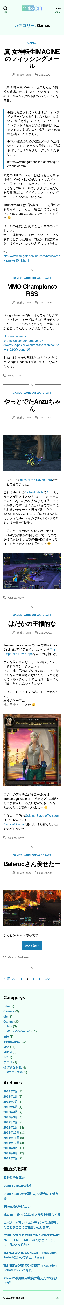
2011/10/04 (45, 417)
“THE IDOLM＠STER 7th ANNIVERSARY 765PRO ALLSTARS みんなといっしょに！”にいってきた (31, 1240)
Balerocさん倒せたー (32, 864)
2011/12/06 (45, 302)
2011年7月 (10, 1158)
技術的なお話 (12, 1067)
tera (9, 1026)
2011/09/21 (45, 632)
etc (5, 1016)
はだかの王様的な (32, 623)
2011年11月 (11, 1138)
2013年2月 (10, 1091)
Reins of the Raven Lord (35, 480)
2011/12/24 (45, 74)
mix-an (19, 1297)
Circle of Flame (13, 824)
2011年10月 (11, 1143)
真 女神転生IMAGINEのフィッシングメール (32, 58)
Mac (6, 1047)
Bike (6, 1006)
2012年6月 (10, 1107)
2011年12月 (11, 1132)
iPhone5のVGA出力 (17, 1206)
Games (32, 43)
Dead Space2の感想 (17, 1185)
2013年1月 (10, 1096)
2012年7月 (10, 1101)
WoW (18, 375)
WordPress (15, 1072)
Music (7, 1052)
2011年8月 (10, 1153)
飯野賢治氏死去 (14, 1177)
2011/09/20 (45, 872)
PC (5, 1057)
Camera (8, 1011)
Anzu (49, 492)
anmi (28, 74)
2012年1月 (10, 1127)
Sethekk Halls (34, 492)
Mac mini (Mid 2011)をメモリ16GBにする (32, 1214)
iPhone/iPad (11, 1041)
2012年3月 (10, 1117)
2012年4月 (10, 1112)
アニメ (7, 1062)
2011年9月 (10, 1148)
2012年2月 (10, 1122)
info (6, 1036)
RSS (10, 375)
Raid (20, 957)
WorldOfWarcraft (37, 278)
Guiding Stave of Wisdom (42, 815)
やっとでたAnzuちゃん (32, 405)
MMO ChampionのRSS (32, 290)
